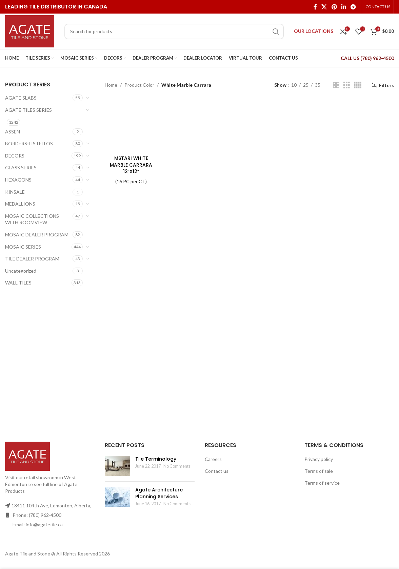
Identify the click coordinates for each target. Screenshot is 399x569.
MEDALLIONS (20, 204)
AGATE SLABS (21, 98)
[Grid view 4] (357, 85)
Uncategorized (20, 271)
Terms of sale (318, 471)
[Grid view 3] (346, 85)
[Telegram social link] (353, 7)
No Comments (177, 466)
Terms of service (322, 483)
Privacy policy (318, 459)
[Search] (174, 31)
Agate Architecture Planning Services (159, 493)
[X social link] (324, 7)
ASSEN (12, 131)
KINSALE (15, 192)
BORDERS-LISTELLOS (29, 143)
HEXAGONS (18, 180)
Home (111, 85)
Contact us (216, 471)
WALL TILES (18, 283)
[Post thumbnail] (117, 466)
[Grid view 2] (336, 85)
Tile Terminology (155, 459)
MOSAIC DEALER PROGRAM (36, 234)
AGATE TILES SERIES (28, 110)
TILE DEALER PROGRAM (32, 258)
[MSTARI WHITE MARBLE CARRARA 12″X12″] (131, 126)
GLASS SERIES (21, 167)
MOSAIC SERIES (23, 247)
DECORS (14, 156)
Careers (213, 459)
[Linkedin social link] (343, 7)
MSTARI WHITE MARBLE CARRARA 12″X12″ (131, 165)
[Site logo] (29, 31)
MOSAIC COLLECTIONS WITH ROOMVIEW (32, 219)
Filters (386, 85)
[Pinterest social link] (334, 7)
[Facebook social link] (315, 7)
